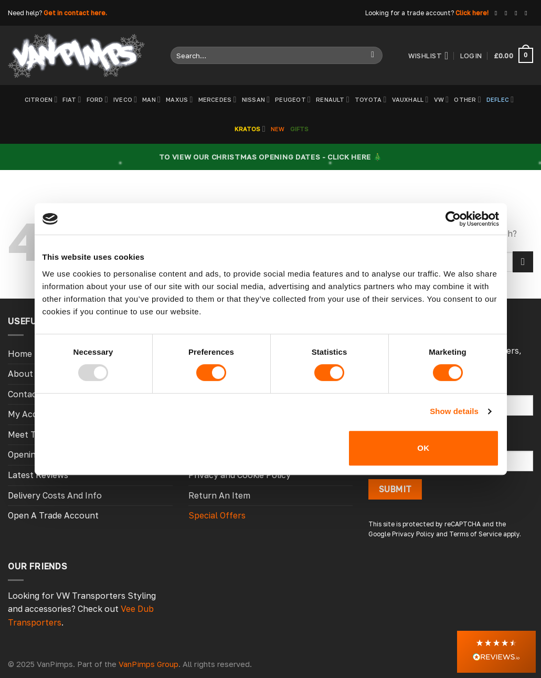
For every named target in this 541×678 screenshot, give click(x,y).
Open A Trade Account (53, 515)
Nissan (256, 99)
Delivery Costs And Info (55, 495)
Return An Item (219, 495)
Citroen (41, 99)
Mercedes (217, 99)
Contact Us (30, 394)
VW (441, 99)
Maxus (179, 99)
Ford (97, 99)
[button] (496, 652)
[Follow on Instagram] (508, 13)
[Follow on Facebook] (498, 13)
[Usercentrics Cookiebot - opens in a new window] (453, 219)
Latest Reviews (38, 475)
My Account (32, 414)
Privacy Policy (413, 534)
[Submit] (372, 56)
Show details (454, 411)
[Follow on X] (518, 13)
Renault (332, 99)
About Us (27, 373)
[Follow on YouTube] (528, 13)
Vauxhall (410, 99)
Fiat (71, 99)
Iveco (125, 99)
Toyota (371, 99)
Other (467, 99)
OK (423, 447)
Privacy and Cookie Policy (239, 475)
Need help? (25, 13)
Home (20, 353)
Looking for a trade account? (409, 13)
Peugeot (293, 99)
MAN (151, 99)
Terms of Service (475, 534)
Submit (395, 489)
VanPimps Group (148, 664)
